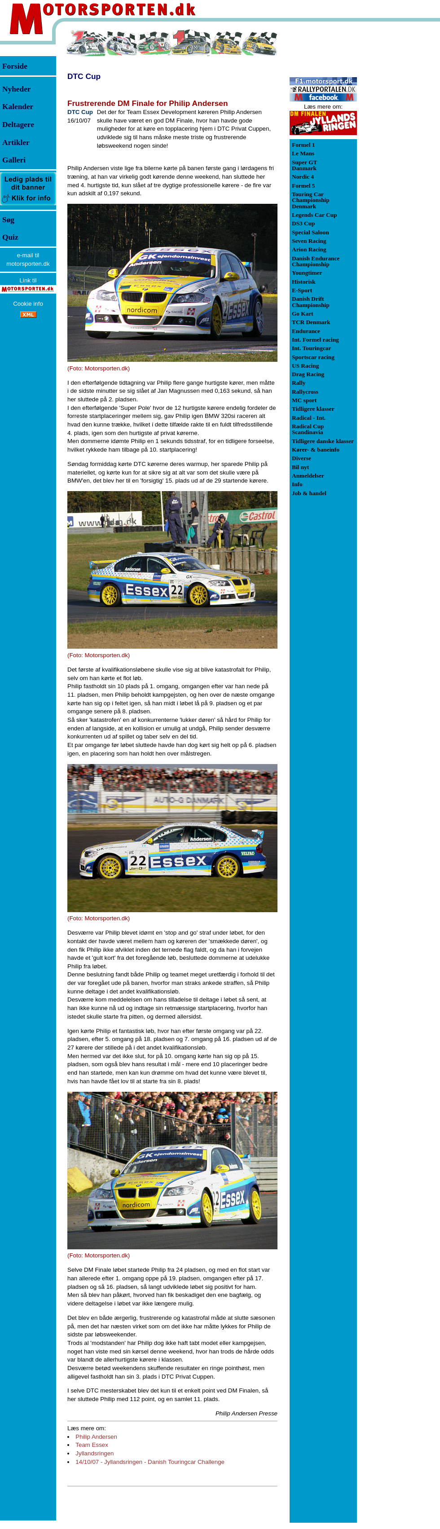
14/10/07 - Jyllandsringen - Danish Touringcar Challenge (149, 1462)
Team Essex (91, 1444)
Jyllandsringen (94, 1453)
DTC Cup (84, 76)
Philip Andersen (96, 1436)
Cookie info (28, 303)
